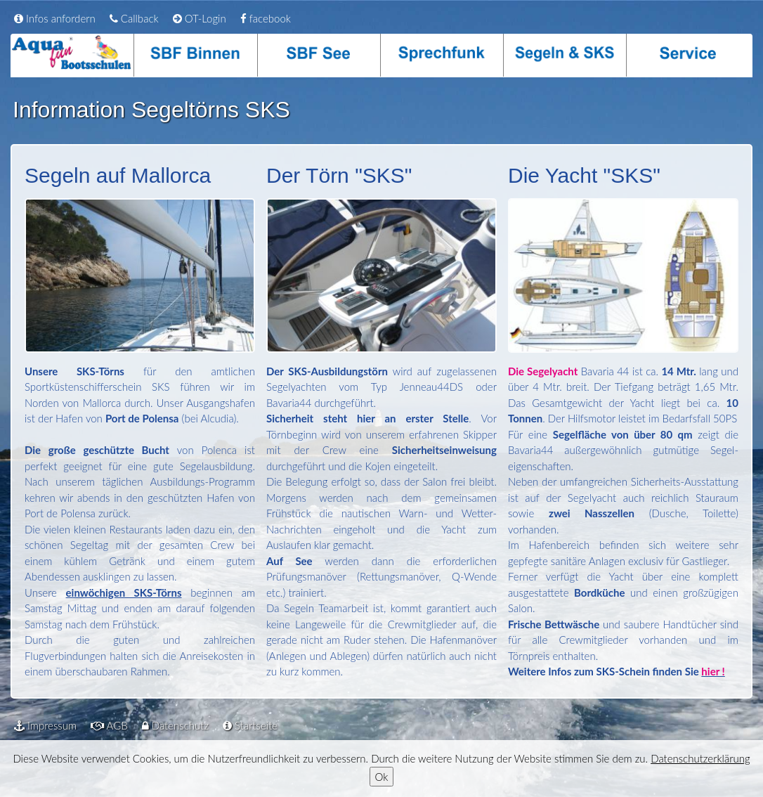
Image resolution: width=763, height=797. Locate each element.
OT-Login (199, 18)
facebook (265, 18)
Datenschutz (175, 725)
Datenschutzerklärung (700, 758)
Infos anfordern (55, 18)
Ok (382, 776)
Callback (134, 18)
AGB (109, 725)
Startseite (250, 725)
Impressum (45, 725)
